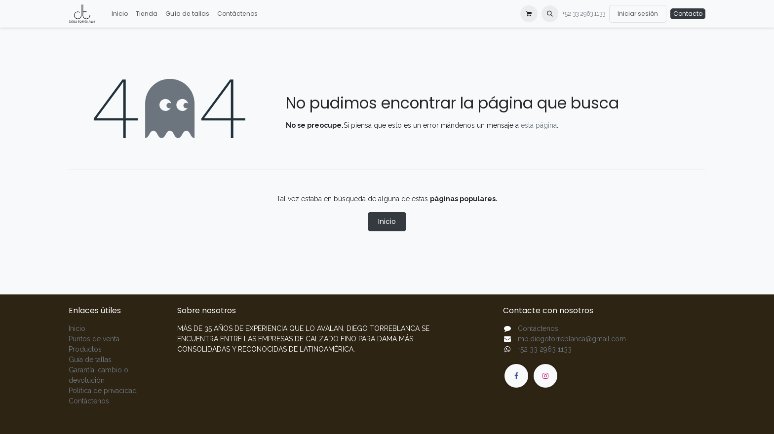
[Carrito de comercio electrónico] (528, 13)
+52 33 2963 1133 (583, 13)
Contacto (687, 13)
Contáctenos (89, 401)
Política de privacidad (103, 391)
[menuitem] (120, 13)
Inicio (387, 221)
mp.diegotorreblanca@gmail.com (572, 339)
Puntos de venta (94, 339)
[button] (550, 13)
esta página (539, 125)
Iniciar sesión (638, 13)
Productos (85, 349)
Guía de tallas (90, 359)
